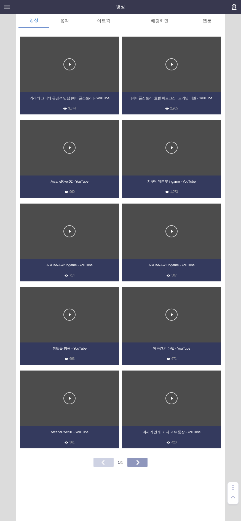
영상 (120, 6)
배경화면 (159, 20)
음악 (64, 20)
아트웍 (103, 20)
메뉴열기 (7, 7)
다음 (137, 462)
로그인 (234, 7)
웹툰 (207, 20)
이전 (103, 462)
